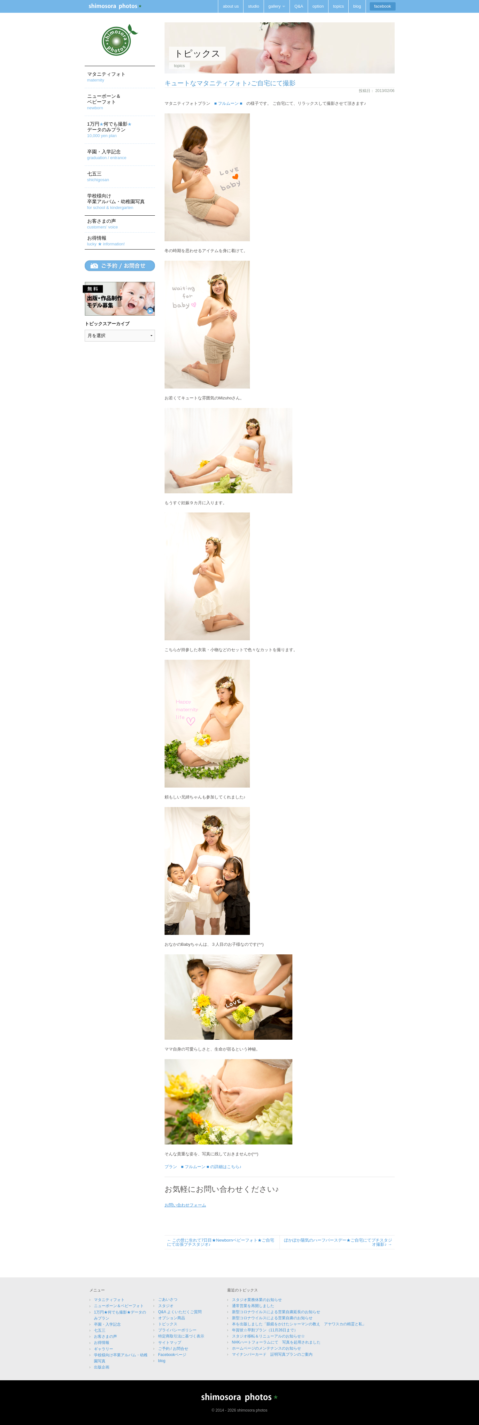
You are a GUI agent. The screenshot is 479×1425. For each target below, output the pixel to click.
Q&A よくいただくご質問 (180, 1312)
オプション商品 (171, 1318)
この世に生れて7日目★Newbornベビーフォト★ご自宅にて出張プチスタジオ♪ (220, 1242)
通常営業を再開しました (253, 1306)
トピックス (167, 1324)
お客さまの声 (102, 223)
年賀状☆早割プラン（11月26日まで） (265, 1330)
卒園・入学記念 (107, 154)
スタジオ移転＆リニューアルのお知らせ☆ (268, 1336)
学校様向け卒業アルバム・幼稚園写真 (116, 201)
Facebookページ (172, 1354)
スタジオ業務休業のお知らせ (257, 1300)
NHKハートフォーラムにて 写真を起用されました (276, 1342)
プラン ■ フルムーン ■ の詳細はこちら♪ (203, 1166)
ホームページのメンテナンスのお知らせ (266, 1348)
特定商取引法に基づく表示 (181, 1336)
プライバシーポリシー (177, 1330)
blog (162, 1361)
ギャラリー (103, 1349)
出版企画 (101, 1367)
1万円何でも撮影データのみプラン (109, 129)
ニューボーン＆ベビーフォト (104, 101)
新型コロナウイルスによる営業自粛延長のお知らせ (276, 1312)
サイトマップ (169, 1342)
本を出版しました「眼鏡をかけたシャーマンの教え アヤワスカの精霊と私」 (299, 1324)
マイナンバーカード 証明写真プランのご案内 (272, 1354)
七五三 (98, 176)
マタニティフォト (106, 76)
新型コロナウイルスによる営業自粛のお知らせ (272, 1318)
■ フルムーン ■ (228, 103)
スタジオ (166, 1306)
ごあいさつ (167, 1299)
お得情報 (106, 240)
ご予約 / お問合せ (173, 1348)
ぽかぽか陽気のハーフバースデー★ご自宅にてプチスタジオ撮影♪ (338, 1242)
